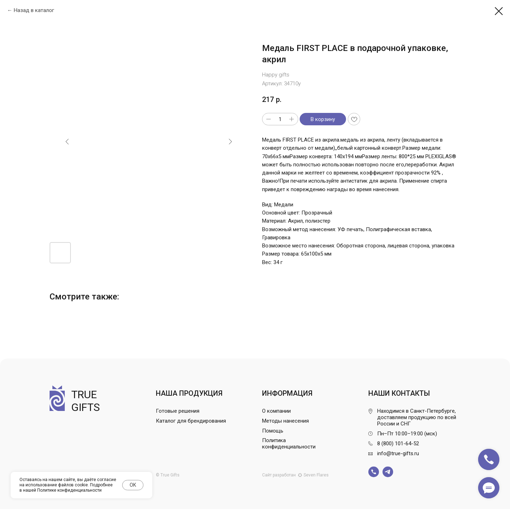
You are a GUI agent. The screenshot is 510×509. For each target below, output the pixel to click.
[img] (373, 472)
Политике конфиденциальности (69, 490)
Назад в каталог (34, 10)
